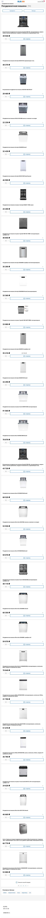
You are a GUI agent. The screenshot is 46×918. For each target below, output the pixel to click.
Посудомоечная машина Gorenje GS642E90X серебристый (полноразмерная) (21, 262)
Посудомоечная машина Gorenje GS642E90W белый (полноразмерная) (20, 291)
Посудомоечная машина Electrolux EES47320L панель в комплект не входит (21, 522)
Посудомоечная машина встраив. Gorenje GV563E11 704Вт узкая (18, 204)
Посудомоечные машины (8, 3)
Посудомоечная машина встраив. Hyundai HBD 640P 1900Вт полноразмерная (21, 320)
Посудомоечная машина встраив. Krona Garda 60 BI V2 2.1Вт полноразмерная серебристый (21, 782)
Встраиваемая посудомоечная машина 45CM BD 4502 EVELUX (17, 89)
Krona (18, 892)
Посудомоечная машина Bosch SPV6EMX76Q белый (15, 493)
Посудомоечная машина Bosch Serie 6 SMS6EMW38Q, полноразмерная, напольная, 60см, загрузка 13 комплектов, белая (23, 667)
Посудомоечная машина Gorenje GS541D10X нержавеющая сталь (18, 60)
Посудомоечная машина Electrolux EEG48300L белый (15, 608)
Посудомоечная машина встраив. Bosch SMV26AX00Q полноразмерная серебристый (20, 580)
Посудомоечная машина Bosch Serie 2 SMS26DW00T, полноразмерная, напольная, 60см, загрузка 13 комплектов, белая (22, 869)
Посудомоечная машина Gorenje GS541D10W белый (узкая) (17, 176)
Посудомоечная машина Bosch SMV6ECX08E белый (15, 435)
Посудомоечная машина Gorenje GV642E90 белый (15, 147)
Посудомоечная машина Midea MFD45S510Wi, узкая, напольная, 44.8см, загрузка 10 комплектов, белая (23, 753)
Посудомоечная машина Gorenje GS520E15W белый (15, 377)
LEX (30, 892)
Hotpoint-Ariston (11, 892)
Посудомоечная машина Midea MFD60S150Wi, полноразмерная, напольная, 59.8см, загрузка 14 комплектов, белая (23, 696)
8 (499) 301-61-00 (6, 907)
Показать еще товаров (24, 882)
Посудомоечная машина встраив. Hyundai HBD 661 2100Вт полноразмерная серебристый (21, 234)
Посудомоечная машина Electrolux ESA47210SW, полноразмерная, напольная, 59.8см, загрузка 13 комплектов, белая (22, 724)
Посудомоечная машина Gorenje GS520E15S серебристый (16, 349)
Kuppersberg (24, 892)
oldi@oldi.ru (6, 913)
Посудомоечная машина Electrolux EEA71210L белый (15, 810)
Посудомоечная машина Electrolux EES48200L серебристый (17, 637)
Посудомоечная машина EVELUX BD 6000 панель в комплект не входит (20, 118)
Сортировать (12, 10)
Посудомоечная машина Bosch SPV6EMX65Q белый (15, 550)
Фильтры (33, 10)
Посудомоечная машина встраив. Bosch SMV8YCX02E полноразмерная (20, 406)
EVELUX (4, 892)
